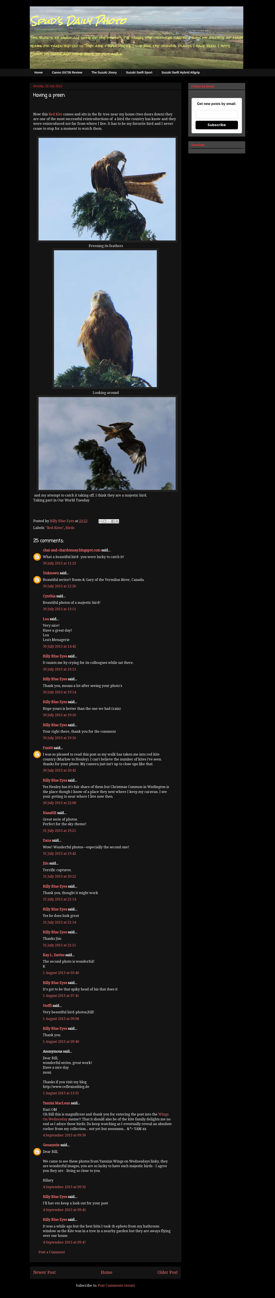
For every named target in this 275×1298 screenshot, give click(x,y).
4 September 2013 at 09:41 (64, 1210)
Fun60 (48, 748)
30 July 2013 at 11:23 (59, 563)
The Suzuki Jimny (104, 72)
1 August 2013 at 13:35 (61, 1093)
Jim (45, 863)
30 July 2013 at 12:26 (59, 586)
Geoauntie (51, 1145)
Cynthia (49, 596)
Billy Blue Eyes (55, 656)
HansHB (49, 813)
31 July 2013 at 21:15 (59, 945)
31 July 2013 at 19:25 (59, 831)
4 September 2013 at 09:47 (64, 1242)
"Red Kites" (55, 528)
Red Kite (55, 114)
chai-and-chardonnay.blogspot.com (71, 550)
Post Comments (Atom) (116, 1285)
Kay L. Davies (53, 955)
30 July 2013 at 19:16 (59, 715)
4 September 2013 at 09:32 (64, 1187)
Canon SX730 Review (67, 72)
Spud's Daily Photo (78, 21)
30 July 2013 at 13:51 (59, 609)
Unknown (51, 573)
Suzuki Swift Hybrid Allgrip (180, 72)
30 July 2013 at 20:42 (59, 770)
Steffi (47, 1006)
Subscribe (217, 125)
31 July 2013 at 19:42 (59, 854)
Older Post (167, 1272)
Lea (46, 619)
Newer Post (44, 1272)
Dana (47, 840)
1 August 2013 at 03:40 (61, 973)
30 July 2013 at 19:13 (59, 669)
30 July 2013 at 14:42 (59, 646)
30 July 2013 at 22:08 (59, 803)
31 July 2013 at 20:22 (59, 876)
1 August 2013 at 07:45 (61, 996)
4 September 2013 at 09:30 (64, 1135)
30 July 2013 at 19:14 (59, 692)
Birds (70, 528)
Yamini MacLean (56, 1103)
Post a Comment (52, 1252)
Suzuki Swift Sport (139, 72)
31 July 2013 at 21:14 (59, 899)
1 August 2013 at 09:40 (61, 1042)
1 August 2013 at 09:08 (61, 1019)
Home (38, 72)
